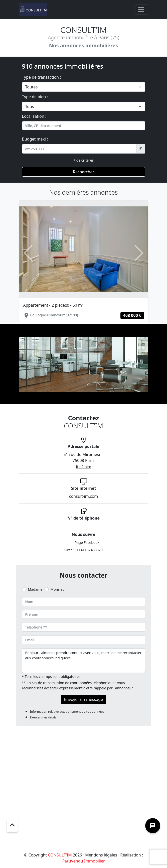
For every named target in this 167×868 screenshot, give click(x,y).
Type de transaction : (41, 77)
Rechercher (83, 172)
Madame (35, 589)
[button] (28, 253)
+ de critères (83, 160)
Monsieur (58, 589)
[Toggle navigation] (141, 10)
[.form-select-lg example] (83, 87)
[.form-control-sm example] (79, 149)
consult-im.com (83, 496)
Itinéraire (83, 466)
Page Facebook (87, 542)
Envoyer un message (83, 699)
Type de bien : (35, 96)
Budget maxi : (35, 139)
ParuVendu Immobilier (83, 861)
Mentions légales (101, 855)
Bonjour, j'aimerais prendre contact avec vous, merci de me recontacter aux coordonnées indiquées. (83, 660)
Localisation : (34, 116)
